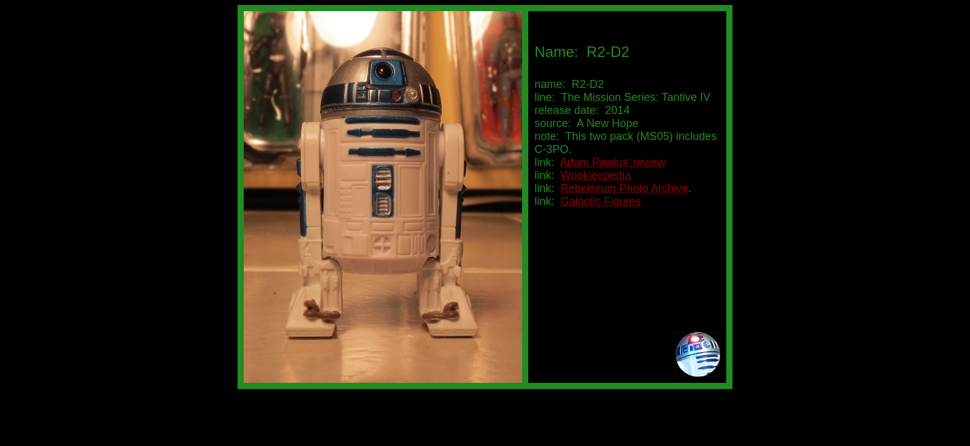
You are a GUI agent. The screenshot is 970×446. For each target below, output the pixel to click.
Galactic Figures (600, 201)
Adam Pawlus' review (613, 162)
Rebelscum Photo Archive (624, 188)
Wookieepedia (595, 175)
